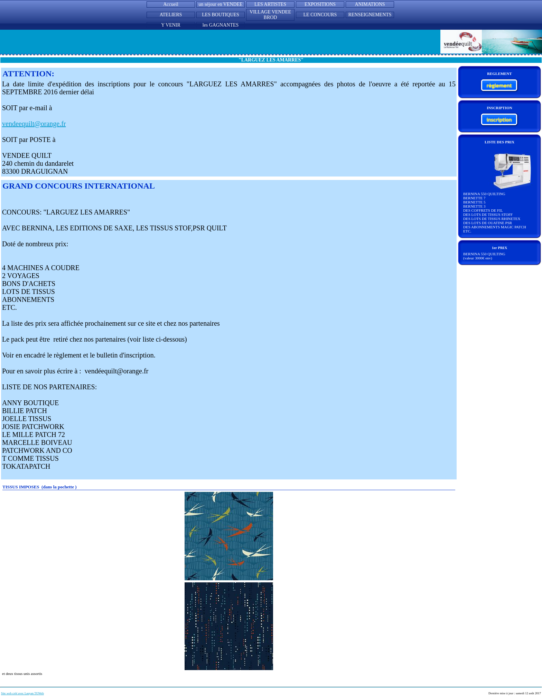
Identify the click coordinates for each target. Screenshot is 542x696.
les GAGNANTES (221, 25)
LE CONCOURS (320, 14)
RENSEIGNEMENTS (369, 14)
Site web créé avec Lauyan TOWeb (22, 693)
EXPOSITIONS (320, 4)
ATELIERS (171, 14)
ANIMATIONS (370, 4)
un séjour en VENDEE (220, 4)
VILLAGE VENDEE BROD (270, 14)
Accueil (170, 4)
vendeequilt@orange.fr (34, 123)
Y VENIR (170, 25)
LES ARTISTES (270, 4)
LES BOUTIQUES (220, 14)
